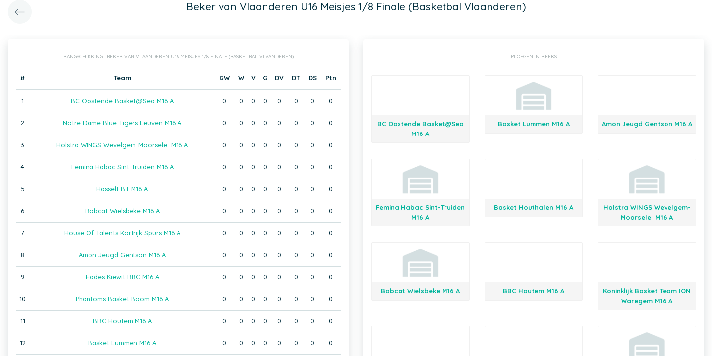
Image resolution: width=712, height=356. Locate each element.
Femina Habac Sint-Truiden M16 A (122, 167)
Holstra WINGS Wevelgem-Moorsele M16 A (122, 145)
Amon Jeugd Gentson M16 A (122, 255)
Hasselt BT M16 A (122, 189)
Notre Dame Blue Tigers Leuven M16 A (122, 123)
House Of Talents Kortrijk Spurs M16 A (122, 233)
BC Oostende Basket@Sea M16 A (122, 101)
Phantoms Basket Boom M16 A (122, 299)
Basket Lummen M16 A (122, 343)
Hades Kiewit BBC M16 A (122, 277)
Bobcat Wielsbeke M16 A (122, 211)
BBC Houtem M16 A (122, 321)
